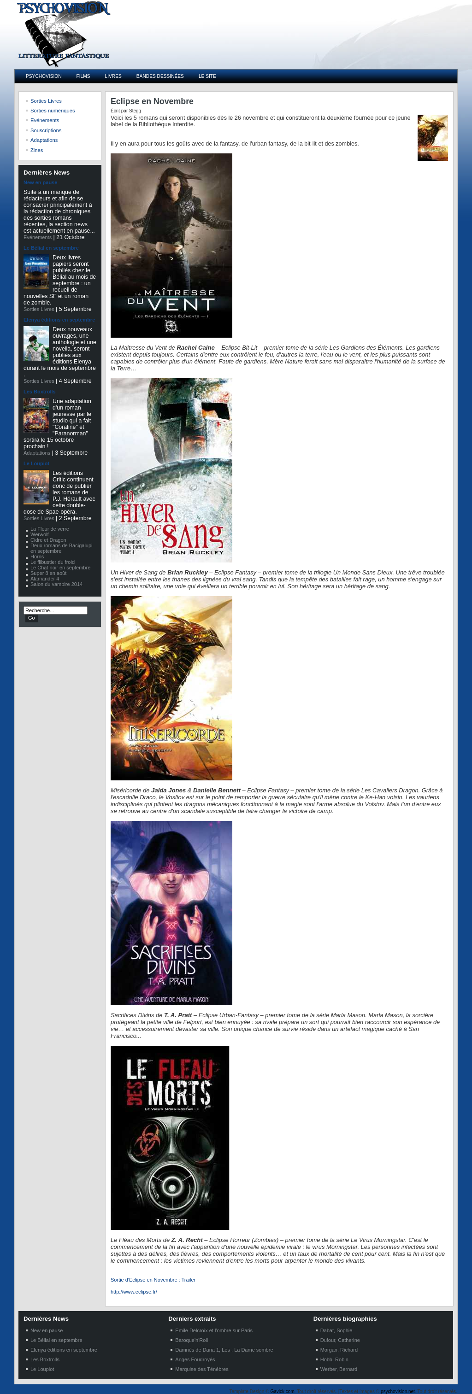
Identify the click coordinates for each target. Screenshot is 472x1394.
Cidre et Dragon (48, 540)
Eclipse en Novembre (152, 101)
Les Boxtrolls (40, 391)
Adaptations (37, 453)
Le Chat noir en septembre (60, 567)
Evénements (38, 237)
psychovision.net (398, 1391)
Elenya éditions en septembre (59, 319)
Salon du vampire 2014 (56, 584)
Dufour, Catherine (340, 1340)
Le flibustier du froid (52, 562)
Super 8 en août (48, 573)
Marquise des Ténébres (201, 1369)
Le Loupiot (36, 463)
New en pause (40, 182)
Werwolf (39, 534)
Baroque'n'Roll (191, 1340)
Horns (37, 556)
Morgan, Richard (339, 1350)
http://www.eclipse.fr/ (134, 1291)
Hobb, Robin (334, 1359)
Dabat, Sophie (336, 1330)
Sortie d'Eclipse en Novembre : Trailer (153, 1280)
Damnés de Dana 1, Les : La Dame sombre (224, 1350)
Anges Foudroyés (195, 1359)
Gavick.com (283, 1391)
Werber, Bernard (339, 1369)
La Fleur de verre (49, 529)
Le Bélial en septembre (51, 248)
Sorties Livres (39, 309)
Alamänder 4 (44, 578)
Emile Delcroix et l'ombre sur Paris (214, 1330)
